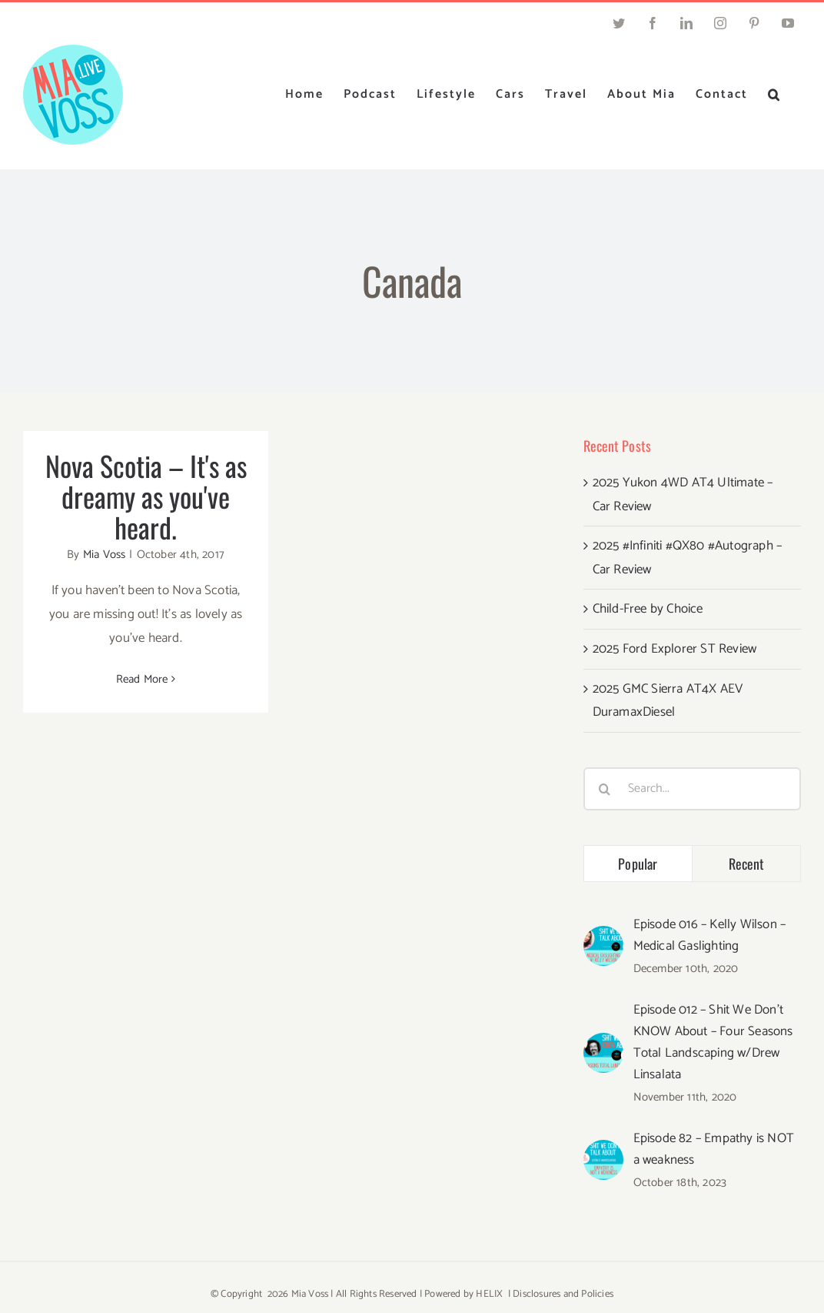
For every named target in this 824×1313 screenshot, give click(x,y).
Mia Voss (104, 554)
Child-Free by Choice (648, 609)
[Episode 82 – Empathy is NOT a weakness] (603, 1151)
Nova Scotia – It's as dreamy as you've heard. (146, 496)
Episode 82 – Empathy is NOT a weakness (713, 1149)
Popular (637, 864)
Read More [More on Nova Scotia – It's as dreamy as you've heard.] (142, 679)
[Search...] (692, 788)
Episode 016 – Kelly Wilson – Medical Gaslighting (709, 935)
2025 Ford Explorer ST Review (675, 649)
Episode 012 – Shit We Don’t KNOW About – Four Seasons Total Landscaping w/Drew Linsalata (713, 1042)
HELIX (489, 1294)
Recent (747, 864)
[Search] (604, 788)
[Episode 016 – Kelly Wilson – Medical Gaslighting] (603, 937)
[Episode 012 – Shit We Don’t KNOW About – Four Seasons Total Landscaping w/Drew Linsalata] (603, 1044)
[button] (774, 95)
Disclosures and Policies (563, 1294)
